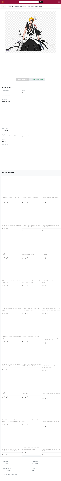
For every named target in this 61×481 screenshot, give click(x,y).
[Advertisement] (30, 66)
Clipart (33, 466)
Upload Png (35, 463)
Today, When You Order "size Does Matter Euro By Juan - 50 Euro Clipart (10, 419)
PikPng (4, 6)
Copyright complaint (37, 79)
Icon (33, 470)
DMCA (4, 466)
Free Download (22, 79)
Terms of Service (7, 468)
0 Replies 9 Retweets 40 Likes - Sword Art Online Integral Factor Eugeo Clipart (49, 308)
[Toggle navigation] (59, 2)
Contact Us (6, 463)
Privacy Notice (7, 470)
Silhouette (34, 468)
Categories (35, 461)
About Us (5, 461)
